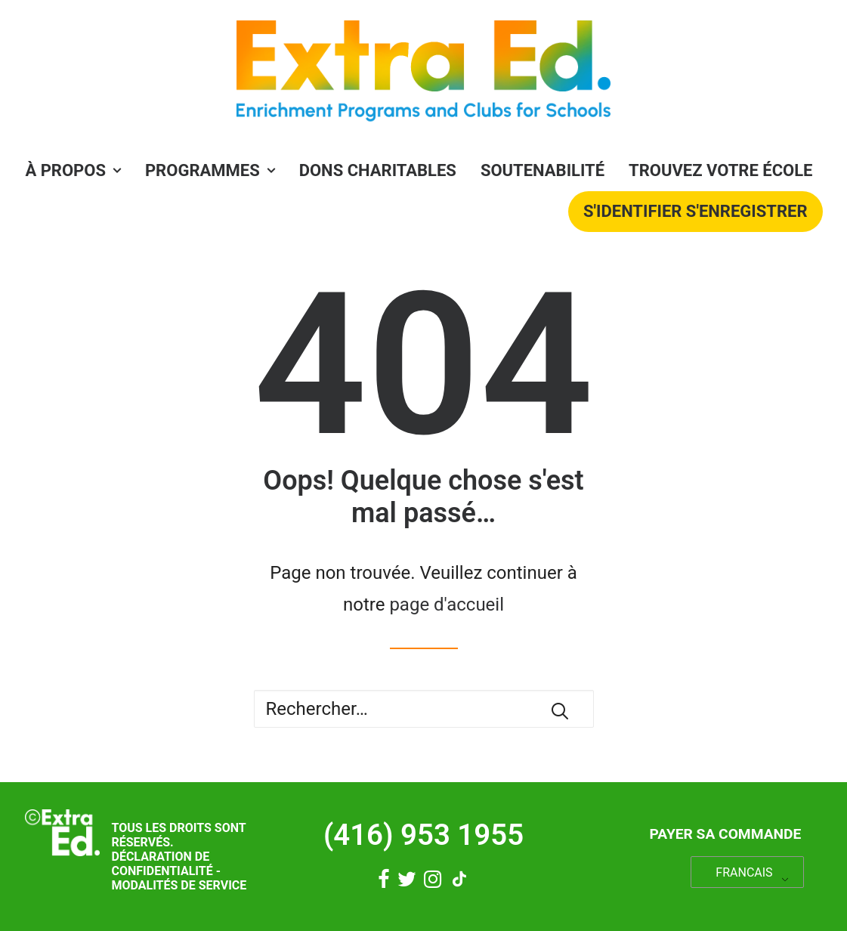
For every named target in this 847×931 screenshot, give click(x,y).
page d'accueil (446, 604)
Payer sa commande (725, 834)
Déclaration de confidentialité (161, 863)
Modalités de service (178, 885)
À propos (73, 170)
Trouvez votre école (720, 170)
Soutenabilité (542, 170)
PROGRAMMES (210, 170)
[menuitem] (78, 170)
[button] (560, 711)
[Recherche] (424, 709)
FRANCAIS (744, 872)
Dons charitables (377, 170)
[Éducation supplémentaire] (423, 75)
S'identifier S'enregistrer (695, 211)
